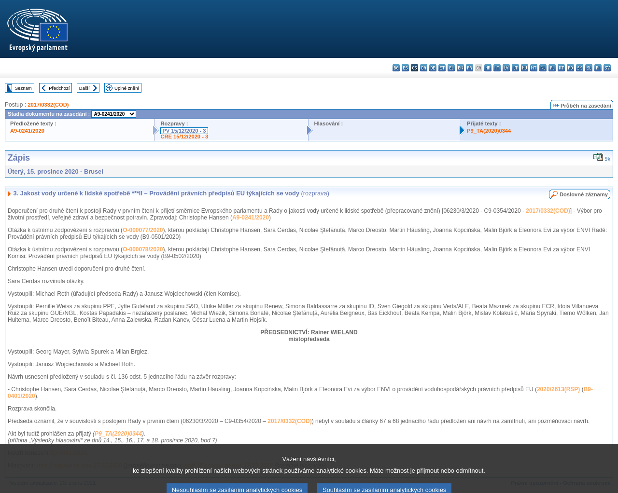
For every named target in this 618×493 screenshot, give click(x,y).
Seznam (23, 88)
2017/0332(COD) (48, 105)
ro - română (570, 67)
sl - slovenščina (588, 67)
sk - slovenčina (579, 67)
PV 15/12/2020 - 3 (184, 131)
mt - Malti (533, 67)
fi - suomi (598, 67)
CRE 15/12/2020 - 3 (184, 136)
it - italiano (497, 67)
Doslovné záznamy (584, 194)
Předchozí (59, 88)
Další (84, 88)
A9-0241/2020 (27, 131)
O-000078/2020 (143, 249)
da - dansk (423, 67)
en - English (460, 67)
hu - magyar (524, 67)
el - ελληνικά (451, 67)
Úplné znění (126, 88)
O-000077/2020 (143, 230)
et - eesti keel (442, 67)
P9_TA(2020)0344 (489, 131)
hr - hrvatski (488, 67)
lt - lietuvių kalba (515, 67)
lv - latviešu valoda (506, 67)
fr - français (469, 67)
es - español (405, 67)
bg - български (396, 67)
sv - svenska (607, 67)
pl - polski (552, 67)
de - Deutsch (432, 67)
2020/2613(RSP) (558, 389)
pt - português (561, 67)
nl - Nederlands (543, 67)
